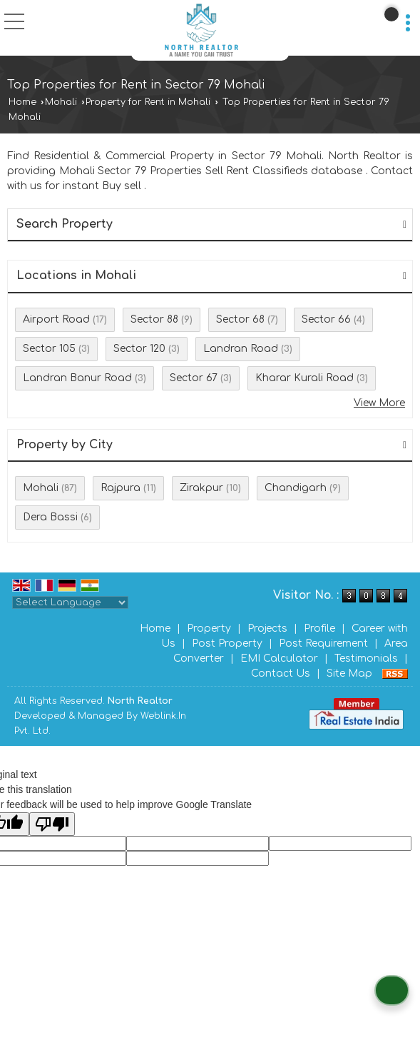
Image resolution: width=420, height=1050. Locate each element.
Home (22, 102)
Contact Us (280, 673)
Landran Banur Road (77, 378)
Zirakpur (201, 488)
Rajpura (120, 488)
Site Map (349, 673)
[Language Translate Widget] (70, 602)
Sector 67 (193, 378)
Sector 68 (240, 319)
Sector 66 (326, 319)
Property (209, 628)
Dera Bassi (50, 517)
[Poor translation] (52, 824)
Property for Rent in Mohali (148, 102)
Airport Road (56, 319)
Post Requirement (323, 643)
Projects (267, 628)
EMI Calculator (279, 658)
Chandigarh (296, 488)
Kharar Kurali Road (304, 378)
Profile (319, 628)
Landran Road (240, 348)
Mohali (61, 102)
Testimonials (366, 658)
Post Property (227, 643)
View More (379, 403)
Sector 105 (49, 348)
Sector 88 (154, 319)
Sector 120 (139, 348)
